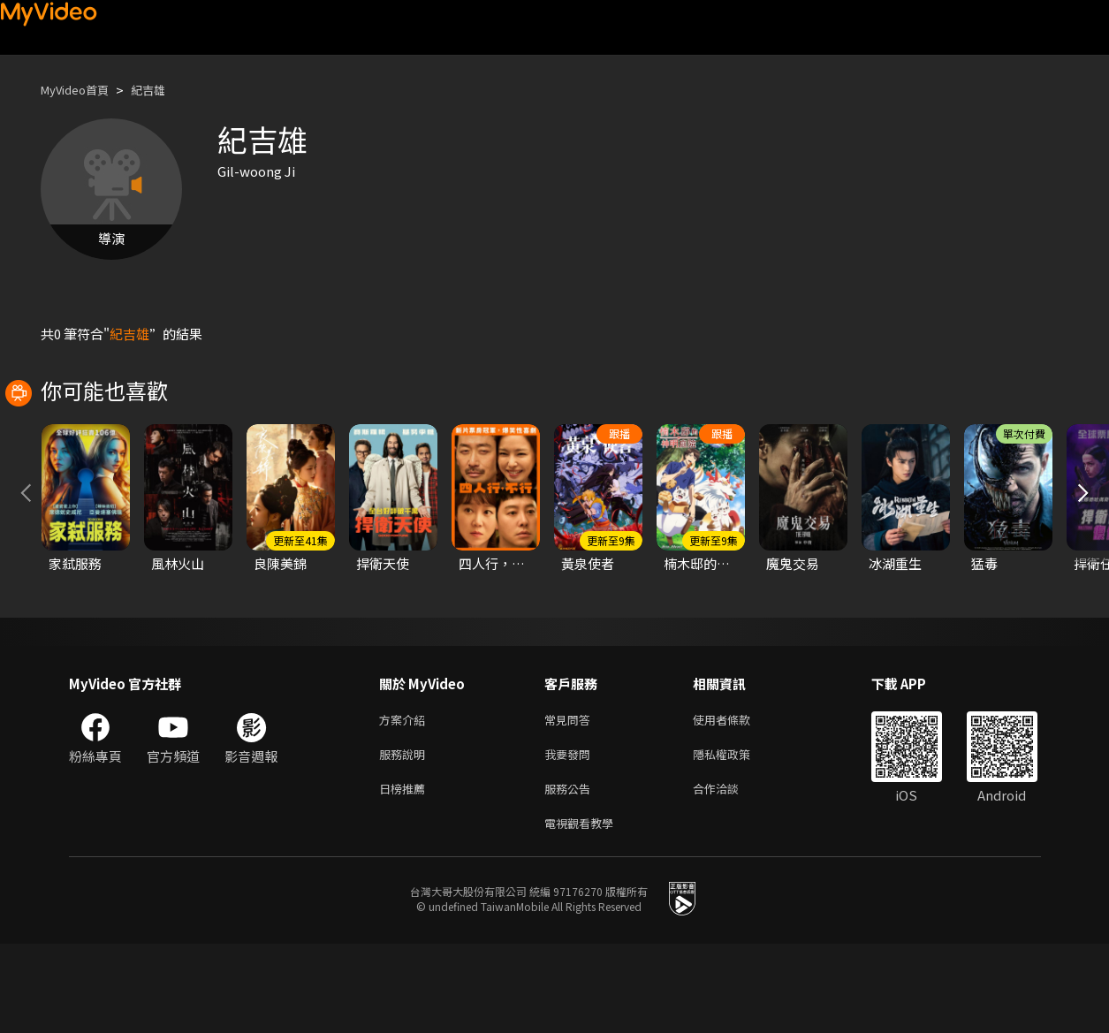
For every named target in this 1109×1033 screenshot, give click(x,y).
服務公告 (570, 873)
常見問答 (570, 799)
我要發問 (570, 836)
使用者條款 (736, 799)
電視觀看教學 (584, 910)
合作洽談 (729, 873)
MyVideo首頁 (81, 89)
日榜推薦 (405, 873)
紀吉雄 (163, 89)
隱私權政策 (736, 836)
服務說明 (405, 836)
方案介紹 (405, 799)
